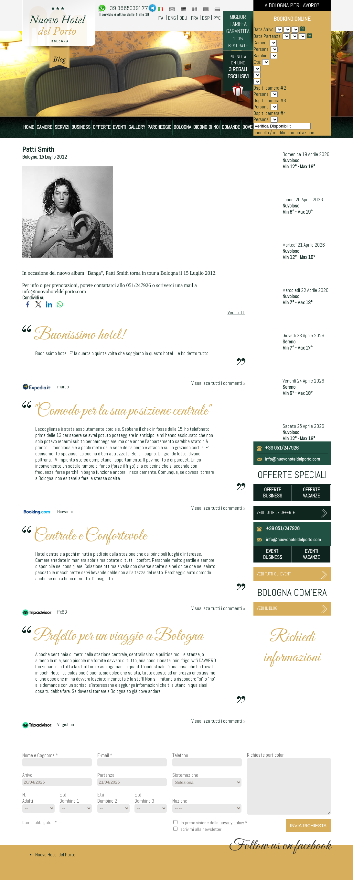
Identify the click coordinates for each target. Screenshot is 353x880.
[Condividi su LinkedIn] (49, 306)
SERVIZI (62, 127)
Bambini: (261, 55)
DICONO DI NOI (206, 127)
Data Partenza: (268, 36)
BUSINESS (81, 127)
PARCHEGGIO (159, 127)
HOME (28, 127)
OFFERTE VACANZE (311, 492)
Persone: (262, 49)
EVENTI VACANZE (311, 554)
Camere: (261, 42)
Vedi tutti (236, 312)
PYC (217, 18)
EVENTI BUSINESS (272, 554)
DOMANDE (231, 127)
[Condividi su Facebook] (27, 306)
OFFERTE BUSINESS (272, 492)
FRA (194, 18)
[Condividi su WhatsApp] (59, 306)
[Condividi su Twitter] (38, 306)
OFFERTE (102, 127)
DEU (183, 18)
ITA (160, 18)
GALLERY (136, 127)
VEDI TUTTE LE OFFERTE (276, 512)
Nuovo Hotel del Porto (55, 855)
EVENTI (119, 127)
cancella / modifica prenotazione (283, 132)
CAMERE (44, 127)
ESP (206, 18)
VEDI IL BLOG (267, 608)
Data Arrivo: (264, 29)
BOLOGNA (182, 127)
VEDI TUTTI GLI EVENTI (274, 574)
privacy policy (231, 822)
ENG (172, 18)
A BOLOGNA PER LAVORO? (292, 5)
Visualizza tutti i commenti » (218, 383)
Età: (257, 62)
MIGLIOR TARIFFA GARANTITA (238, 31)
